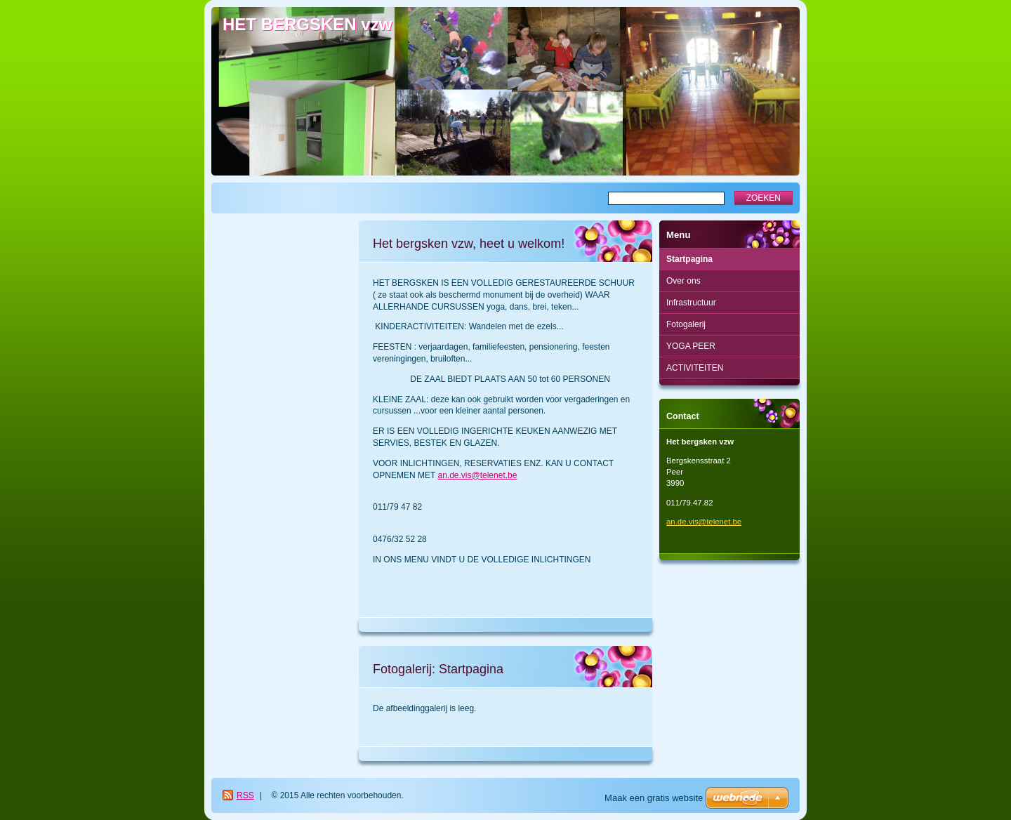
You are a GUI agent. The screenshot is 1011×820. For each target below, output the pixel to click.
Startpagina (689, 259)
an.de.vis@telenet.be (477, 475)
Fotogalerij (686, 324)
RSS (245, 795)
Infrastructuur (691, 303)
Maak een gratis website (653, 798)
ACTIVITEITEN (694, 368)
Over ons (683, 281)
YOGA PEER (690, 346)
